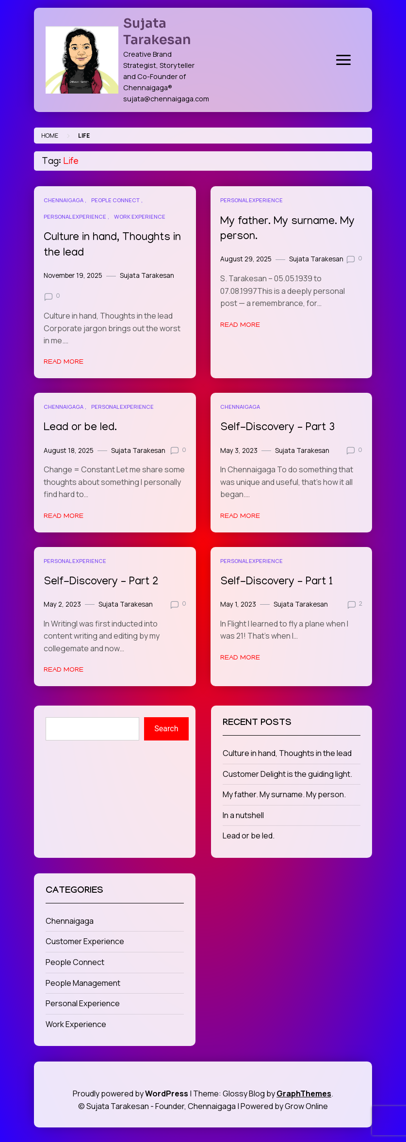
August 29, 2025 (246, 259)
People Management (83, 983)
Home (49, 135)
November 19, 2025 (73, 275)
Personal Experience (75, 216)
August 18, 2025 (69, 450)
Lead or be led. (80, 428)
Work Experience (139, 216)
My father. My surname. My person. (284, 794)
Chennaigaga (63, 200)
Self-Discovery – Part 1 (276, 582)
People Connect (115, 200)
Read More (63, 362)
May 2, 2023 (62, 604)
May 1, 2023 (238, 604)
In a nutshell (243, 815)
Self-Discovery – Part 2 (101, 582)
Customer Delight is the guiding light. (287, 774)
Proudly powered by (131, 1093)
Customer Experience (85, 941)
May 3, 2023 (239, 450)
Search (166, 728)
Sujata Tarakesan (157, 31)
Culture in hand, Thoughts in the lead (287, 753)
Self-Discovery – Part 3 (277, 428)
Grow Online (306, 1106)
